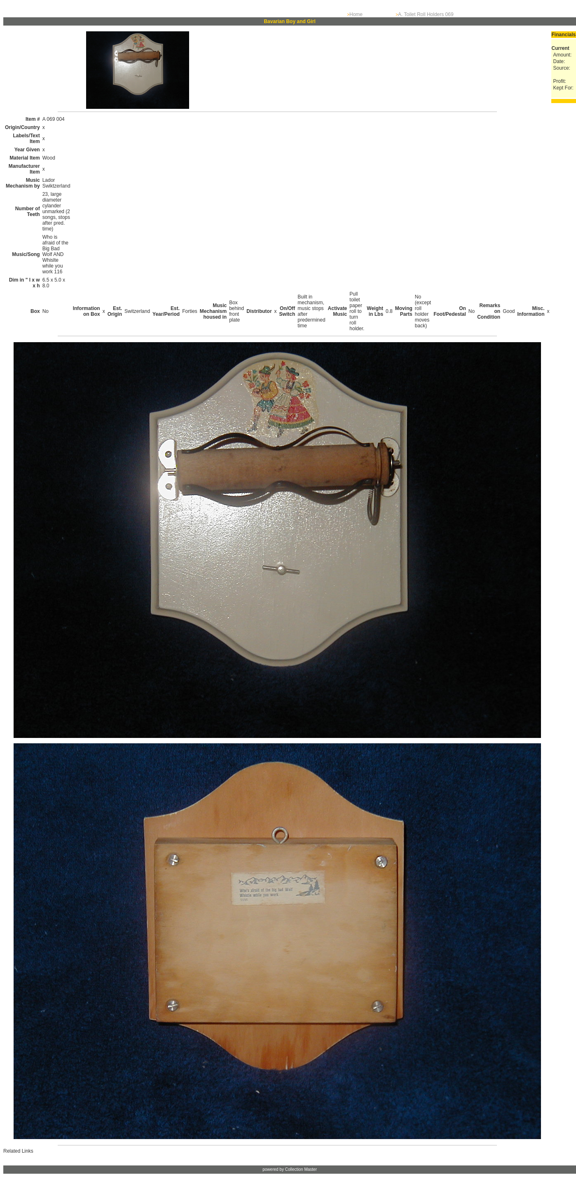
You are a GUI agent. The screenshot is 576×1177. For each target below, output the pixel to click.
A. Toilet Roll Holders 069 (426, 14)
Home (356, 14)
